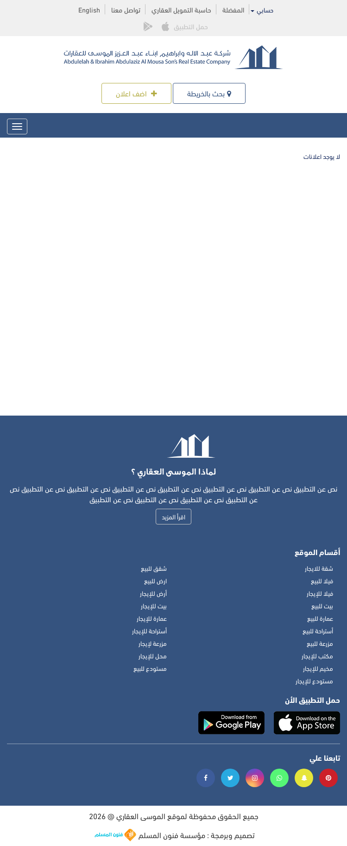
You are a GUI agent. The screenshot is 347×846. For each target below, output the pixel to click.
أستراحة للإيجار (149, 630)
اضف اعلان (136, 93)
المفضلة (233, 9)
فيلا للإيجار (320, 593)
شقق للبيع (154, 568)
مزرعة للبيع (320, 643)
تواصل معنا (125, 9)
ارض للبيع (155, 580)
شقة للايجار (319, 568)
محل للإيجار (153, 655)
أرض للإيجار (153, 593)
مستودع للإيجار (314, 680)
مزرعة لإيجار (153, 643)
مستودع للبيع (150, 668)
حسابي (262, 9)
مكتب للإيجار (317, 655)
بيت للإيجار (154, 605)
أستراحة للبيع (318, 630)
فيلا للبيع (322, 580)
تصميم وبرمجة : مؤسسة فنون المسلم (175, 835)
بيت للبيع (322, 605)
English (89, 9)
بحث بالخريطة (209, 93)
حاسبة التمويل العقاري (181, 9)
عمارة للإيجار (152, 618)
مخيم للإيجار (318, 668)
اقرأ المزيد (173, 516)
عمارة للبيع (320, 618)
